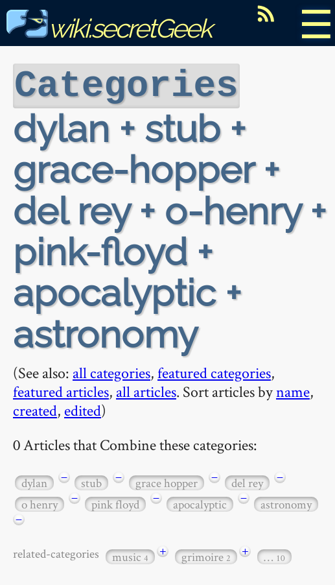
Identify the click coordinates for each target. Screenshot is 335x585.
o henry (39, 502)
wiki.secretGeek (108, 28)
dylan (34, 481)
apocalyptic (200, 502)
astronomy (286, 502)
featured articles (61, 390)
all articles (146, 390)
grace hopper (166, 481)
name (293, 390)
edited (82, 409)
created (35, 409)
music (130, 555)
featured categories (214, 371)
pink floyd (115, 502)
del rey (247, 481)
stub (91, 481)
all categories (111, 371)
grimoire (206, 555)
